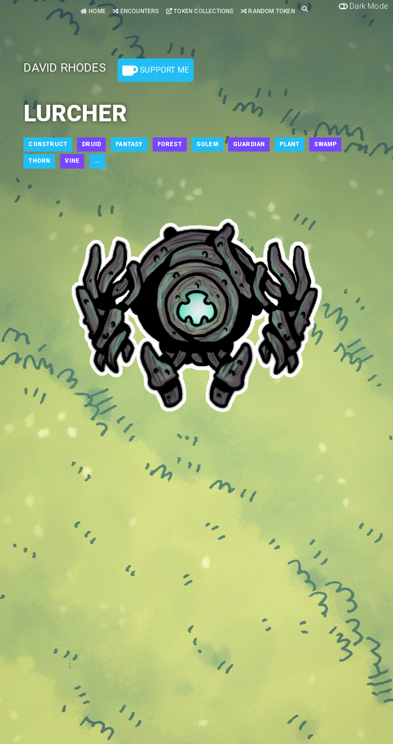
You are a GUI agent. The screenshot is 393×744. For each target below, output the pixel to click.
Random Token (268, 11)
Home (93, 11)
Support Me (155, 70)
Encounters (136, 11)
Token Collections (200, 11)
